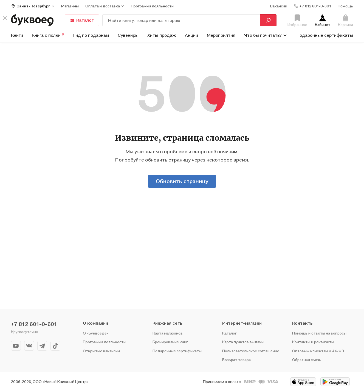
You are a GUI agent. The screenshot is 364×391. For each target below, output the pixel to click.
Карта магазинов (168, 333)
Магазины (70, 6)
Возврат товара (236, 359)
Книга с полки (48, 35)
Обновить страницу (182, 181)
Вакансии (278, 6)
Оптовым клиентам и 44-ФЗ (318, 350)
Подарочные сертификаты (325, 35)
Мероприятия (221, 35)
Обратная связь (306, 359)
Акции (191, 35)
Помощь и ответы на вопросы (319, 333)
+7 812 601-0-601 (34, 324)
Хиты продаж (161, 35)
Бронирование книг (170, 341)
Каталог (82, 20)
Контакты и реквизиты (313, 341)
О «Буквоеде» (96, 333)
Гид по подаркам (91, 35)
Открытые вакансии (101, 350)
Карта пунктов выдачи (243, 341)
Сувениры (128, 35)
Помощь (345, 6)
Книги (17, 35)
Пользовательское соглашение (250, 350)
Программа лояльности (104, 341)
